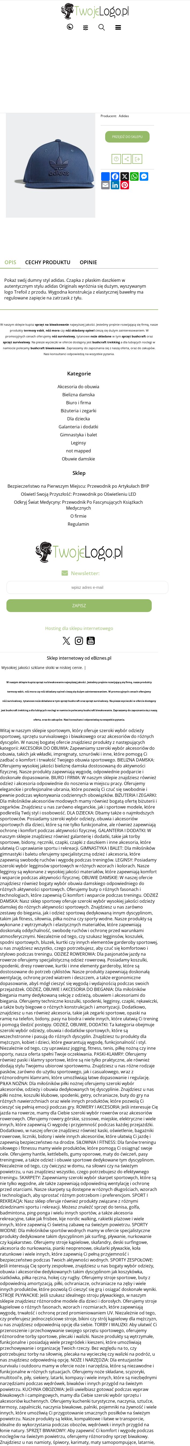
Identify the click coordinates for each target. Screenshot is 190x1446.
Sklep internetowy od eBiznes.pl (95, 641)
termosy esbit (19, 325)
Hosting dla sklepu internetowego (95, 611)
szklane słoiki (46, 650)
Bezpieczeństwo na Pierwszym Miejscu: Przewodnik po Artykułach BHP (94, 475)
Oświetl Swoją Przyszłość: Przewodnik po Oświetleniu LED (94, 483)
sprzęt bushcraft (85, 331)
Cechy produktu (53, 262)
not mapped (94, 440)
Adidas (150, 116)
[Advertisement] (95, 72)
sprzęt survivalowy (117, 331)
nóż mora (38, 325)
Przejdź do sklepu (154, 136)
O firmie (94, 499)
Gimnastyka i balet (94, 423)
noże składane (51, 331)
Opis (14, 262)
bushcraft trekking (21, 337)
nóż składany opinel (65, 325)
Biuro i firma (94, 391)
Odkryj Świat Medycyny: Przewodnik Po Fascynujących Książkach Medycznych (94, 491)
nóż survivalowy (14, 331)
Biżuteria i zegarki (94, 399)
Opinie (95, 262)
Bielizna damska (94, 383)
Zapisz (95, 588)
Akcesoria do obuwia (94, 375)
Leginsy (94, 431)
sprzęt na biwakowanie (61, 319)
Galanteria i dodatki (94, 415)
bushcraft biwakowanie (116, 337)
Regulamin (94, 507)
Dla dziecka (94, 407)
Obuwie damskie (94, 448)
